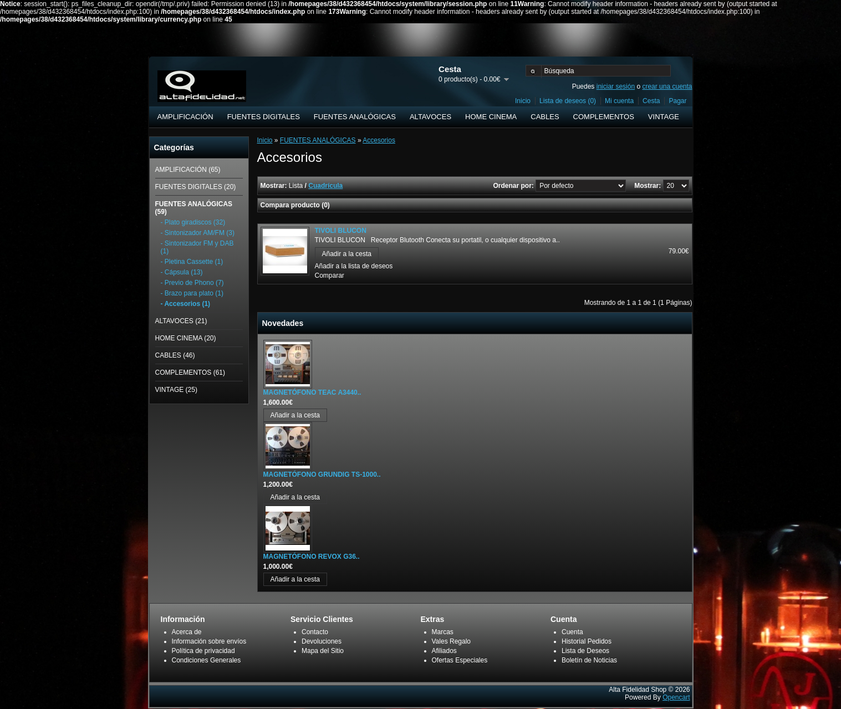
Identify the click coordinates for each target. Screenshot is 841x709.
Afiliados (444, 651)
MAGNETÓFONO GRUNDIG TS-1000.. (322, 474)
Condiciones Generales (206, 660)
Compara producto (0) (295, 205)
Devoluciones (322, 641)
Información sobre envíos (209, 641)
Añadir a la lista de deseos (354, 266)
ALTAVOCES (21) (181, 321)
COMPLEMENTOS (603, 117)
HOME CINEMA (491, 117)
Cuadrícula (325, 186)
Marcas (442, 632)
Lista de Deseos (585, 651)
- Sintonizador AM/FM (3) (198, 233)
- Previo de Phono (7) (192, 283)
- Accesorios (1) (186, 304)
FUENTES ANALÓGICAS (355, 117)
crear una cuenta (667, 86)
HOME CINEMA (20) (185, 338)
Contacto (315, 632)
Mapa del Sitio (323, 651)
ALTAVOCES (430, 117)
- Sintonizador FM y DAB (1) (197, 247)
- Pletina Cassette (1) (192, 262)
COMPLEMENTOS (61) (190, 372)
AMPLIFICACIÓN (185, 117)
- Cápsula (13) (182, 272)
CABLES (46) (175, 355)
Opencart (676, 697)
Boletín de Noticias (589, 660)
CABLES (545, 117)
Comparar (329, 275)
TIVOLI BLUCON (340, 230)
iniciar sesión (616, 86)
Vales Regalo (451, 641)
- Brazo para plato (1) (192, 293)
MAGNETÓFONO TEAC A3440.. (312, 392)
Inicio (523, 101)
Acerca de (187, 632)
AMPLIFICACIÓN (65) (188, 170)
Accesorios (379, 140)
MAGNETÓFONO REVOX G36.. (311, 556)
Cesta (651, 101)
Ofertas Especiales (460, 660)
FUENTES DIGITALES (263, 117)
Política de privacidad (203, 651)
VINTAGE (663, 117)
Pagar (677, 101)
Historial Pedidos (586, 641)
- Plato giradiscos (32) (193, 222)
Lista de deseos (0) (567, 101)
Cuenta (572, 632)
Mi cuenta (619, 101)
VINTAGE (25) (176, 390)
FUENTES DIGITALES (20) (195, 187)
